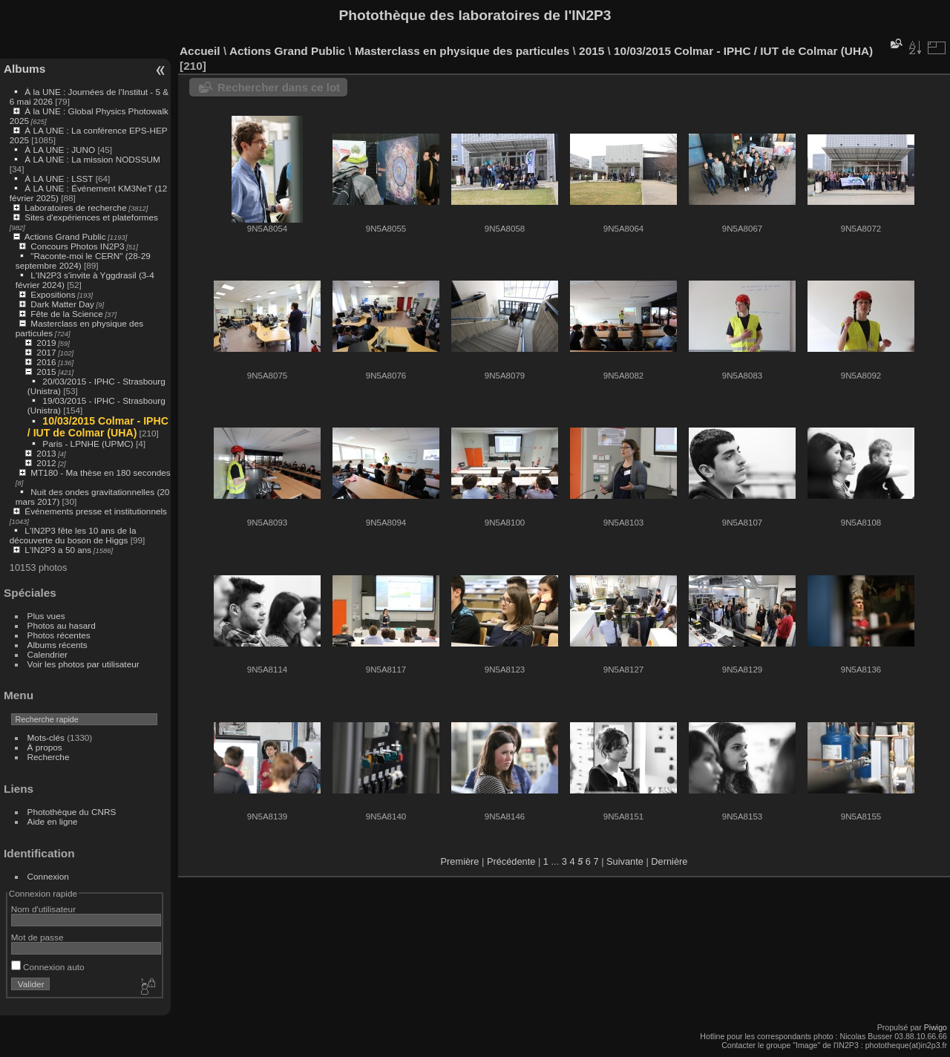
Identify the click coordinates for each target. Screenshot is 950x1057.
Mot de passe (37, 937)
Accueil (200, 51)
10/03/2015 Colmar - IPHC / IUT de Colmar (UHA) (97, 427)
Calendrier (47, 654)
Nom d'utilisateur (43, 909)
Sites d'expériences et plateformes (90, 217)
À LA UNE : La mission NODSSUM (92, 159)
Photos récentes (59, 635)
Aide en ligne (52, 821)
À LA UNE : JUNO (60, 149)
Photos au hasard (61, 625)
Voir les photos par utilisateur (83, 664)
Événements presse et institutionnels (95, 511)
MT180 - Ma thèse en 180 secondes (100, 472)
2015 (46, 371)
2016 (46, 362)
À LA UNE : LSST (58, 178)
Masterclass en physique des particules (462, 51)
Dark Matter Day (62, 304)
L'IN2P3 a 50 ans (57, 549)
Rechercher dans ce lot (278, 87)
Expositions (52, 294)
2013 (46, 453)
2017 (46, 352)
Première (460, 861)
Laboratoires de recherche (75, 207)
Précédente (511, 861)
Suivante (624, 861)
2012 (46, 463)
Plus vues (46, 616)
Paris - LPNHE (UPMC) (87, 443)
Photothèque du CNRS (72, 812)
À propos (44, 747)
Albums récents (57, 644)
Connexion (48, 876)
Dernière (669, 861)
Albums (24, 68)
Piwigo (935, 1027)
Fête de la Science (66, 313)
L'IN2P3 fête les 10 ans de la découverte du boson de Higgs (73, 535)
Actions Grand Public (65, 236)
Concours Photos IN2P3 (77, 246)
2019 (46, 342)
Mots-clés (46, 737)
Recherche (48, 757)
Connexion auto (48, 967)
